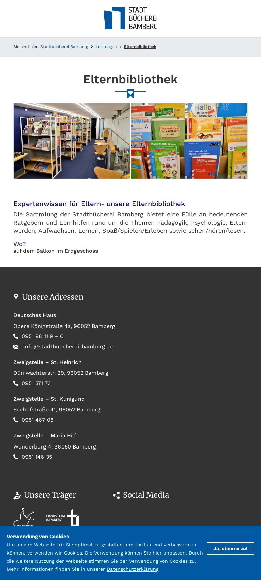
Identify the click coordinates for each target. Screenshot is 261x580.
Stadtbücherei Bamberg (64, 46)
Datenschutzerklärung (132, 569)
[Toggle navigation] (18, 19)
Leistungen (106, 46)
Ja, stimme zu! (230, 548)
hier (157, 553)
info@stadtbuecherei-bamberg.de (68, 346)
